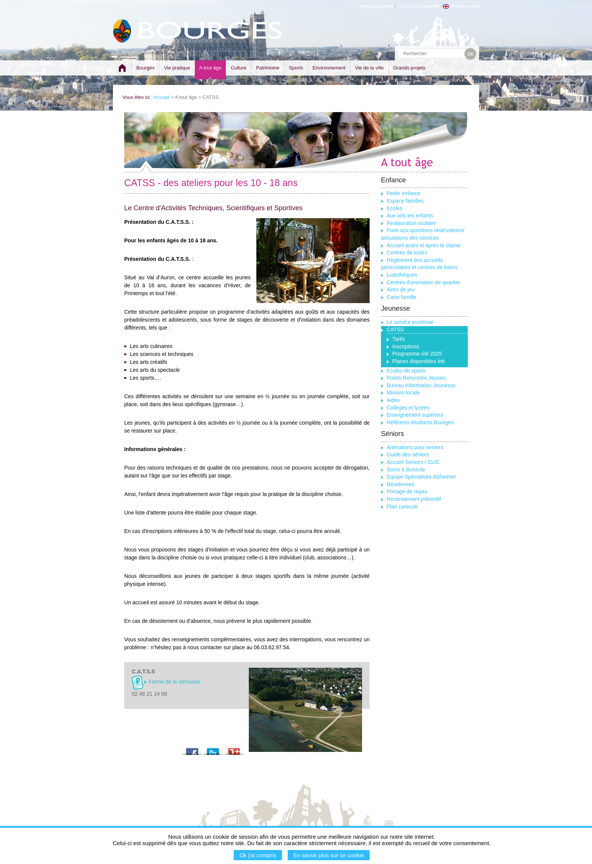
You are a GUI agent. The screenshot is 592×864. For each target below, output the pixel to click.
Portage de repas (407, 491)
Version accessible (376, 6)
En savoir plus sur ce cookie (328, 855)
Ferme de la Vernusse (174, 682)
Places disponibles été (418, 361)
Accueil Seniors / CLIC (413, 462)
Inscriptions (405, 346)
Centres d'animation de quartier (423, 282)
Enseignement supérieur (415, 415)
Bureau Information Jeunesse (421, 385)
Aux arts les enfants (410, 216)
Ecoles (394, 208)
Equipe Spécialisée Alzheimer (421, 477)
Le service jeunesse (410, 322)
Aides (393, 400)
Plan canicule (402, 507)
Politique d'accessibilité (418, 6)
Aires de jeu (401, 289)
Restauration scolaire (411, 223)
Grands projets (409, 68)
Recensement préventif (414, 499)
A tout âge (210, 68)
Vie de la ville (369, 68)
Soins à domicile (406, 470)
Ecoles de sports (406, 371)
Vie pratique (177, 68)
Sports (296, 68)
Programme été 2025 (417, 354)
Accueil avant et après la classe (424, 245)
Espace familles (405, 201)
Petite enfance (404, 193)
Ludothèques (402, 275)
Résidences (400, 484)
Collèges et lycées (408, 408)
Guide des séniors (408, 454)
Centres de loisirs (407, 252)
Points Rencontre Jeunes (416, 378)
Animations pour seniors (415, 447)
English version (461, 6)
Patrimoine (267, 68)
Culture (239, 68)
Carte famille (401, 297)
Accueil (162, 97)
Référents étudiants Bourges (420, 422)
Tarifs (398, 339)
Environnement (329, 68)
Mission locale (403, 393)
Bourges (145, 68)
